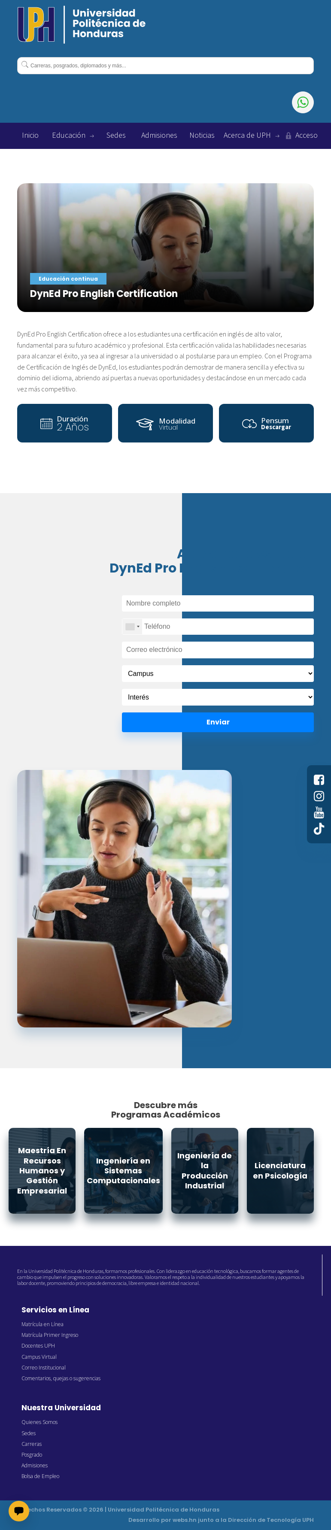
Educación (73, 135)
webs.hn (185, 1520)
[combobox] (165, 65)
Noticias (202, 135)
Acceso (301, 135)
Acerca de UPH (251, 135)
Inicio (30, 135)
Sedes (116, 135)
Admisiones (159, 135)
